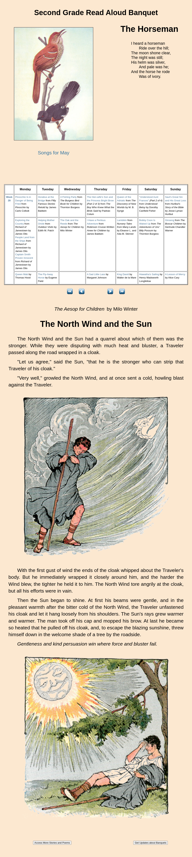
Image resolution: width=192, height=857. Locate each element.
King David (123, 274)
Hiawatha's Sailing (149, 274)
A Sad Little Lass (96, 274)
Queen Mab (21, 274)
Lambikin (122, 220)
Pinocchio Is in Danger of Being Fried (24, 200)
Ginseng (169, 220)
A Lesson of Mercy (175, 274)
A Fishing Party (68, 197)
